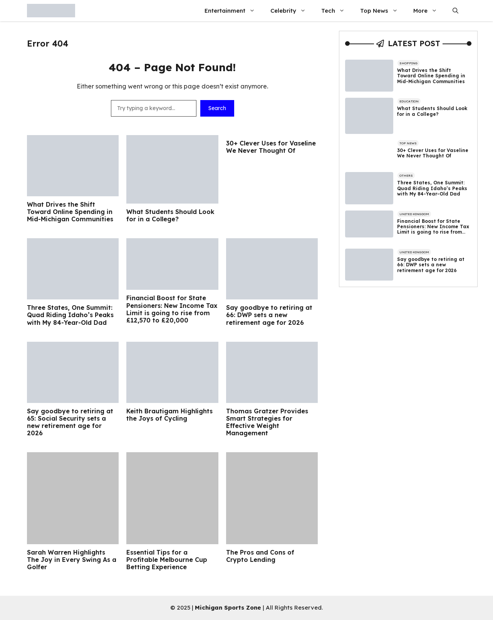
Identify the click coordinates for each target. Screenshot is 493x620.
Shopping (408, 63)
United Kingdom (414, 214)
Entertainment (234, 10)
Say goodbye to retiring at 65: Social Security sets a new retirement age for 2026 (70, 422)
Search (217, 108)
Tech (336, 10)
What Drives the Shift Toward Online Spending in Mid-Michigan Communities (70, 212)
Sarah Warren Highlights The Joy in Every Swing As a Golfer (71, 560)
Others (406, 175)
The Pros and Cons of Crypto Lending (260, 556)
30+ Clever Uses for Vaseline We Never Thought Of (271, 147)
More (429, 10)
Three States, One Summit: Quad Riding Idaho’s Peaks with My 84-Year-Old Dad (70, 315)
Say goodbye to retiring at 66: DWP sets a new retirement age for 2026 (269, 315)
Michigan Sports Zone (228, 607)
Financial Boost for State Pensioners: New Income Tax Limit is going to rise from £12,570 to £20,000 (171, 309)
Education (409, 101)
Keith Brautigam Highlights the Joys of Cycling (169, 415)
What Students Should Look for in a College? (170, 215)
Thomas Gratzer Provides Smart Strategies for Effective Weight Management (267, 422)
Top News (383, 10)
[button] (455, 10)
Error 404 (47, 43)
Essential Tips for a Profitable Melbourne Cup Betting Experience (166, 560)
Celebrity (292, 10)
